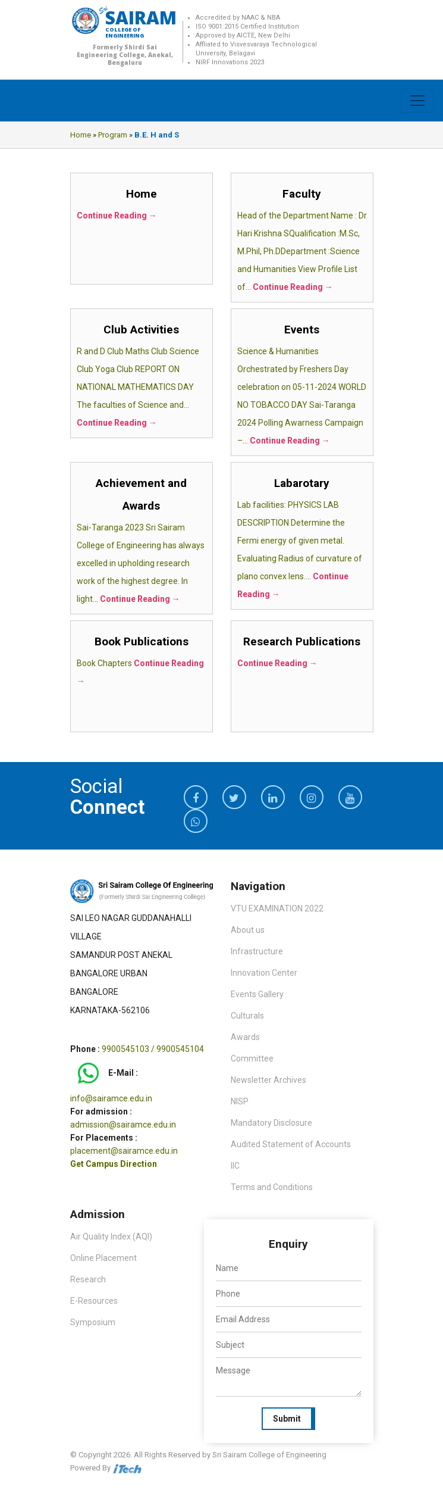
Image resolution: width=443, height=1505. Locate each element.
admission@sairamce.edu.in (123, 1124)
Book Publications (141, 641)
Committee (252, 1058)
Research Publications (301, 641)
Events (301, 329)
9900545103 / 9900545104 (153, 1049)
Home (80, 134)
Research (88, 1279)
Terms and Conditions (272, 1187)
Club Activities (141, 329)
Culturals (247, 1015)
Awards (245, 1037)
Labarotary (301, 483)
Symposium (92, 1322)
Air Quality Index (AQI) (111, 1236)
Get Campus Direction (113, 1164)
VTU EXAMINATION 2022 (277, 908)
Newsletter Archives (268, 1080)
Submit (287, 1418)
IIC (235, 1165)
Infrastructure (257, 951)
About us (248, 930)
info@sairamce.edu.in (111, 1098)
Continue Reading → (117, 215)
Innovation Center (264, 973)
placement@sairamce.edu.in (124, 1151)
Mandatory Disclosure (271, 1123)
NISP (240, 1101)
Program (112, 134)
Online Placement (103, 1258)
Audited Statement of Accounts (291, 1144)
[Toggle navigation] (417, 101)
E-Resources (94, 1301)
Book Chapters (105, 663)
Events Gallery (257, 994)
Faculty (301, 194)
